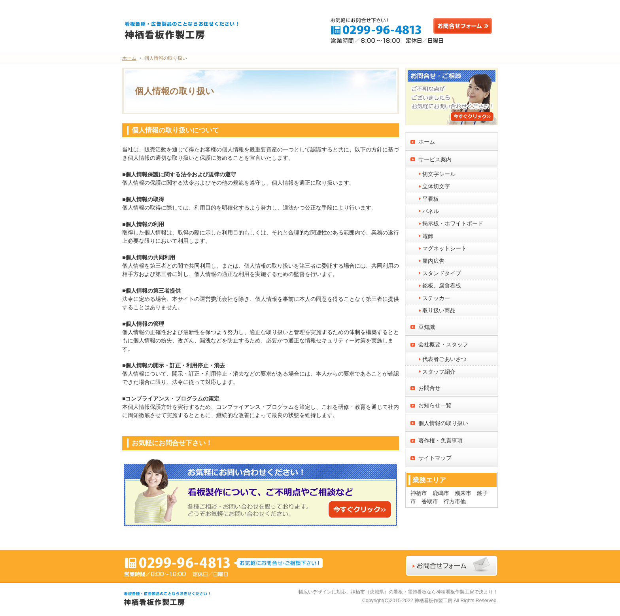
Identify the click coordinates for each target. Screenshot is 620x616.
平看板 (430, 199)
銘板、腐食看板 (441, 285)
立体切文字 (436, 186)
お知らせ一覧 (435, 405)
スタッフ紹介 (439, 371)
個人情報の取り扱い (443, 423)
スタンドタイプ (441, 273)
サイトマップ (435, 458)
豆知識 (426, 327)
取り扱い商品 (439, 310)
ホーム (426, 141)
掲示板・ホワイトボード (452, 223)
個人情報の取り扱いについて (175, 130)
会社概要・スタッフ (443, 344)
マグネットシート (444, 248)
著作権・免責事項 (440, 440)
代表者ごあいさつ (444, 359)
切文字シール (439, 174)
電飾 (427, 236)
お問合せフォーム (464, 26)
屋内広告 (433, 261)
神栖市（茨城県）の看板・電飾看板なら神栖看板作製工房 (412, 592)
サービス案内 (435, 159)
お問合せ (429, 388)
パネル (430, 211)
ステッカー (436, 298)
